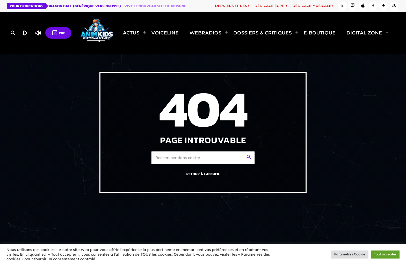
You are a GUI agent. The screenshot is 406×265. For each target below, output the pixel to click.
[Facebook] (373, 6)
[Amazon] (393, 6)
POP (58, 33)
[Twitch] (352, 6)
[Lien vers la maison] (97, 33)
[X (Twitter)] (342, 6)
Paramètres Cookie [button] (349, 254)
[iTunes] (363, 6)
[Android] (383, 6)
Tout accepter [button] (385, 254)
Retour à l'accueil (203, 174)
